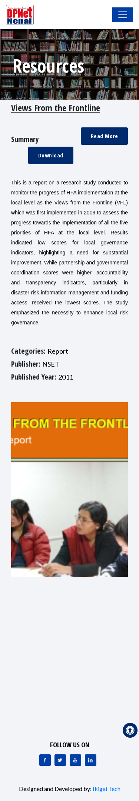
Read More (104, 136)
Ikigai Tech (106, 788)
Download (50, 155)
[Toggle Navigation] (122, 14)
